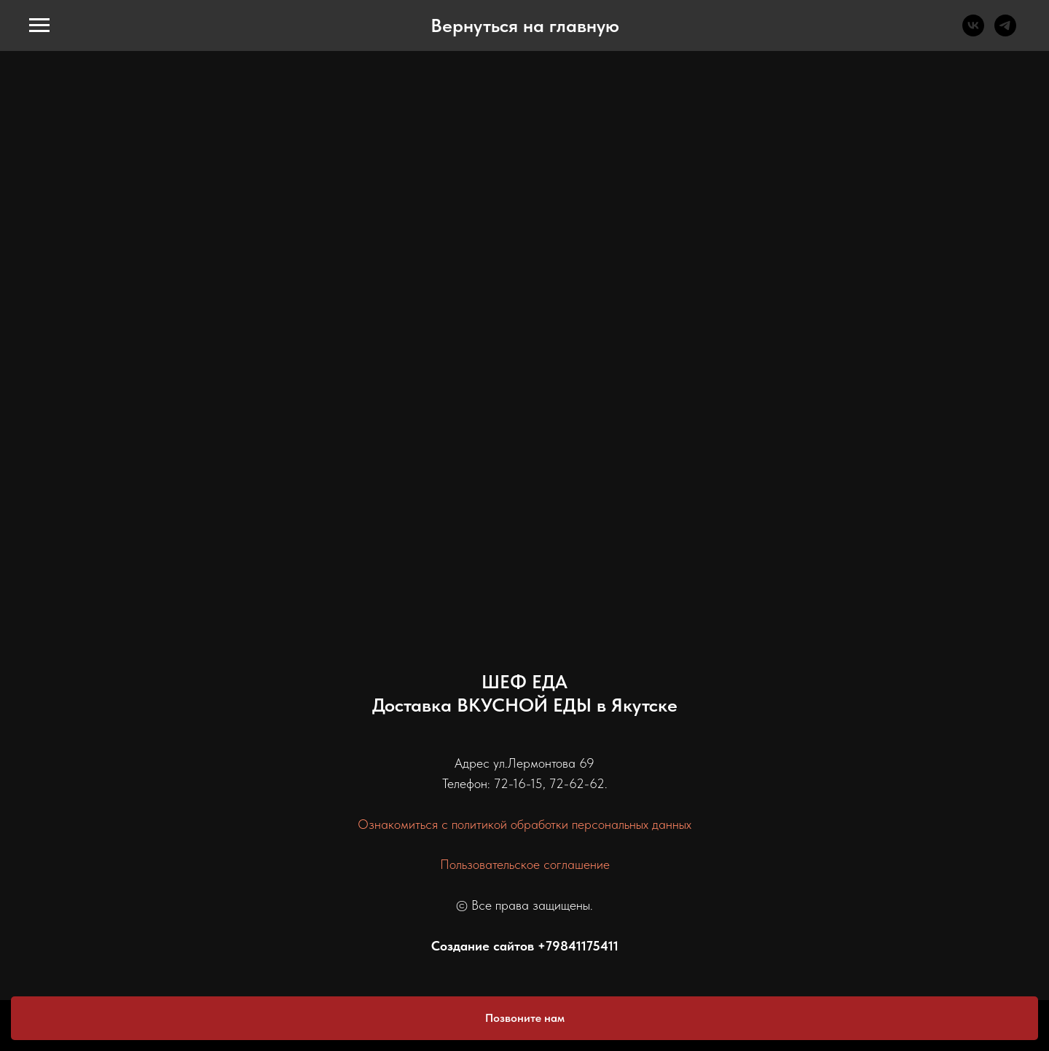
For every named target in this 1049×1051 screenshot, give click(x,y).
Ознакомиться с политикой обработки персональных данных (524, 824)
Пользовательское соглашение (525, 864)
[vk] (973, 32)
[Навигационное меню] (39, 25)
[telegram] (1005, 32)
